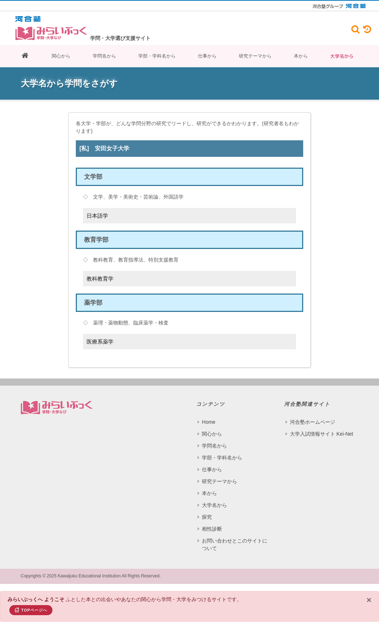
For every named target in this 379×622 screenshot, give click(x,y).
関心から (61, 56)
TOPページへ (30, 609)
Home (208, 422)
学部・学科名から (157, 56)
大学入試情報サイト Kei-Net (321, 434)
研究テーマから (255, 56)
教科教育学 (100, 279)
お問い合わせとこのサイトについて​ (234, 544)
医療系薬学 (100, 342)
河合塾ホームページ (312, 422)
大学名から (341, 56)
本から (301, 56)
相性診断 (212, 529)
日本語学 (97, 216)
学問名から (104, 56)
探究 (207, 517)
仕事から (207, 56)
